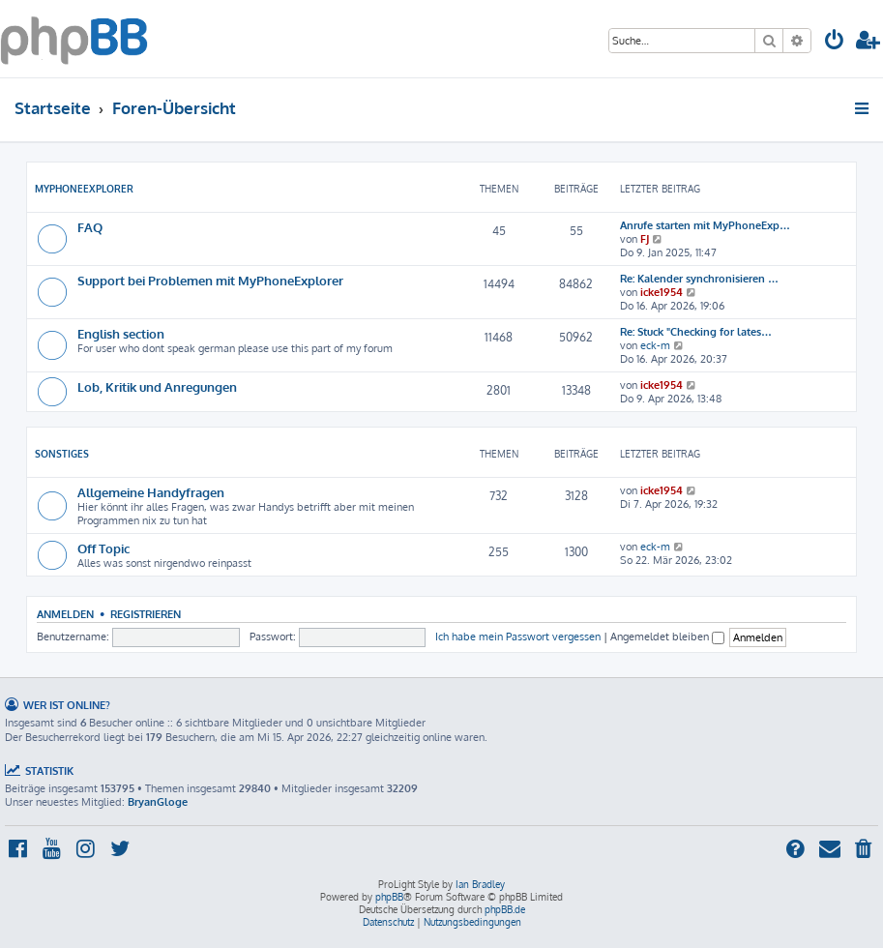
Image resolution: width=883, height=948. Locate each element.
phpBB (389, 897)
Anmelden (65, 613)
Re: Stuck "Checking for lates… (696, 332)
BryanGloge (158, 802)
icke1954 (661, 292)
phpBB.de (505, 909)
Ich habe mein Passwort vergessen (518, 636)
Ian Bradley (480, 884)
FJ (644, 239)
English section (120, 333)
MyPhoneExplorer (84, 188)
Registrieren (145, 613)
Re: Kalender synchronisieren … (699, 278)
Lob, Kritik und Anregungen (157, 386)
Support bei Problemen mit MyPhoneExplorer (210, 280)
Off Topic (103, 548)
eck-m (655, 345)
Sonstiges (62, 453)
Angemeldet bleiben (667, 636)
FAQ (90, 227)
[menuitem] (834, 42)
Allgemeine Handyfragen (150, 492)
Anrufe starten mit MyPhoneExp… (705, 225)
